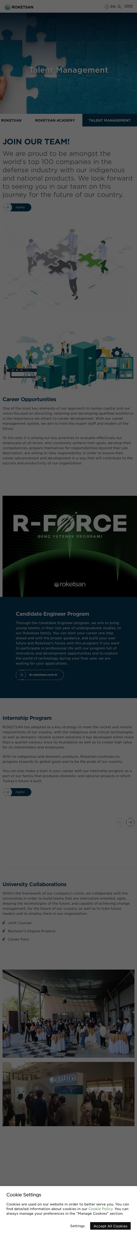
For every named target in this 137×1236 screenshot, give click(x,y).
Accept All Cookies (110, 1226)
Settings (77, 1226)
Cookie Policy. (100, 1208)
